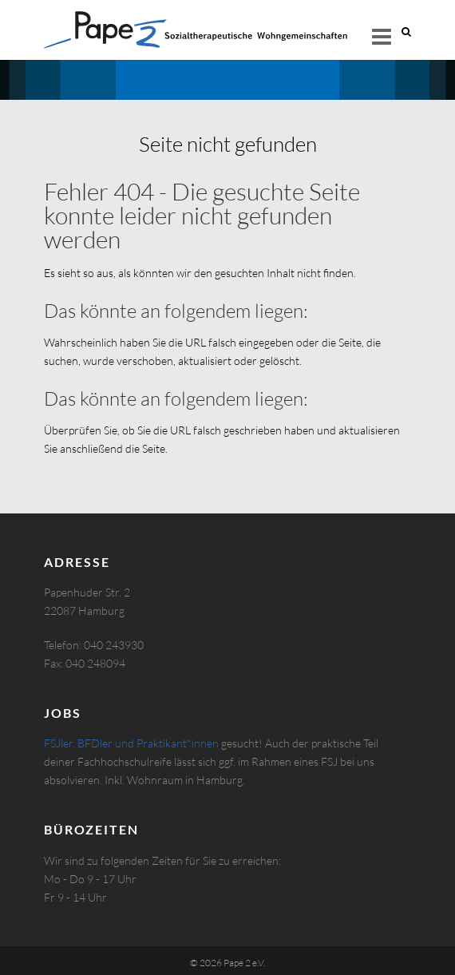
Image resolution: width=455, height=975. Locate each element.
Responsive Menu (381, 36)
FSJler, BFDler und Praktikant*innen (131, 743)
